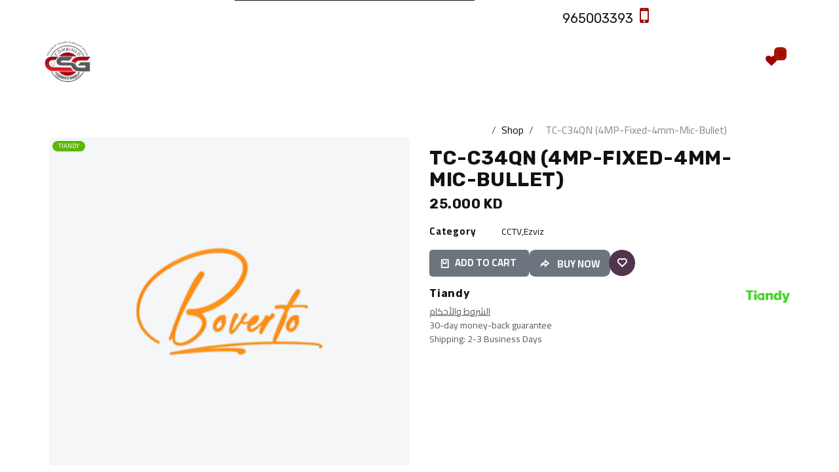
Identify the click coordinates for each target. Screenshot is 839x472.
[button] (783, 172)
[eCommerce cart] (733, 61)
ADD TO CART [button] (479, 262)
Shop (512, 130)
